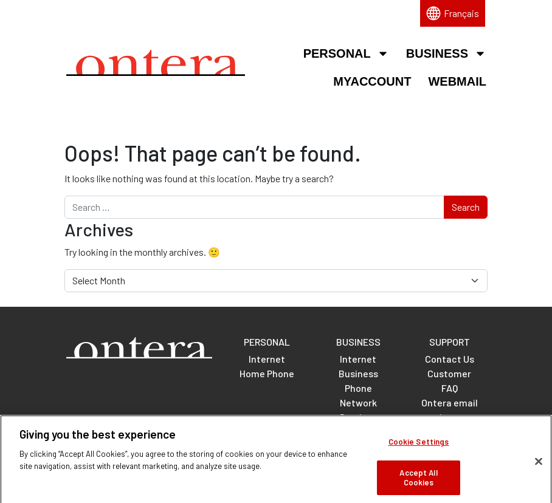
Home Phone (267, 373)
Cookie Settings (418, 447)
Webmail (457, 81)
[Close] (538, 466)
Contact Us (449, 358)
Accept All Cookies (418, 482)
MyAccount (372, 81)
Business (446, 53)
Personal (346, 53)
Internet (267, 358)
